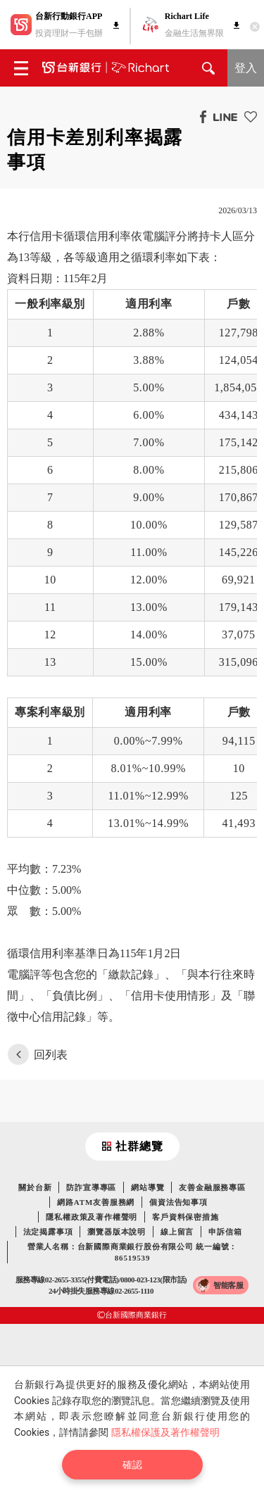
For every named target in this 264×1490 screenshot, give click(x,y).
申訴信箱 (224, 1231)
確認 (132, 1464)
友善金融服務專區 (212, 1187)
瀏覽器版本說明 (116, 1231)
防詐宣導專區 (91, 1187)
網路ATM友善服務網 (95, 1202)
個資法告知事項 (178, 1202)
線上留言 (177, 1231)
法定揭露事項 (48, 1231)
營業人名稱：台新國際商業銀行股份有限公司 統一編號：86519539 (132, 1252)
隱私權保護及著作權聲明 (165, 1432)
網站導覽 (147, 1187)
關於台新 (34, 1187)
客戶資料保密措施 (185, 1217)
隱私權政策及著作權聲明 (91, 1217)
